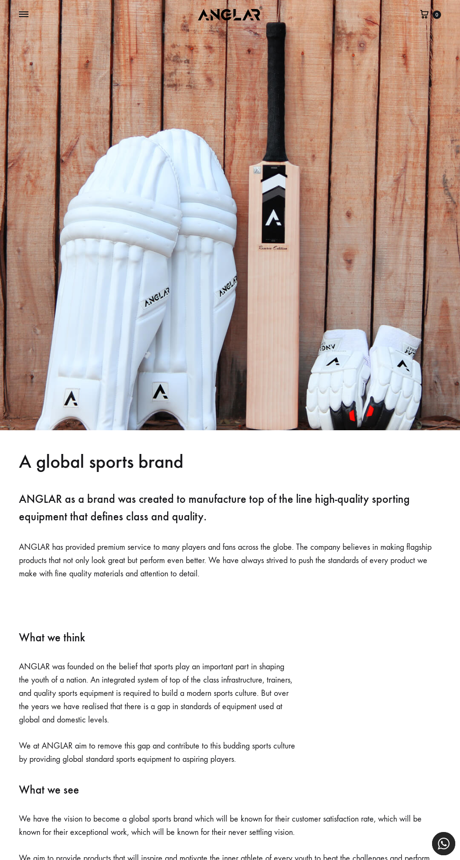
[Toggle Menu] (23, 14)
